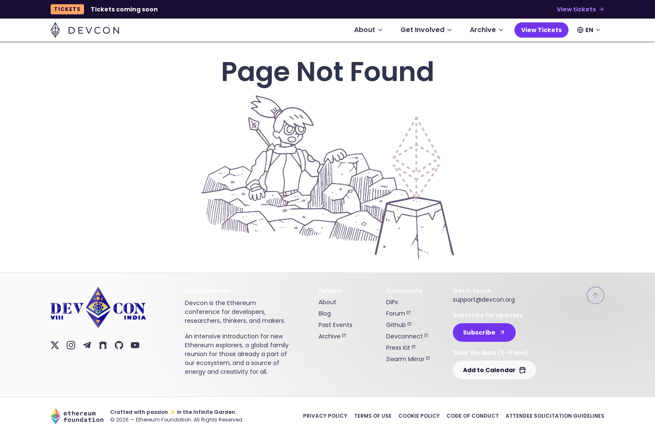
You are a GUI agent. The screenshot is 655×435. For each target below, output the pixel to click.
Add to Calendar (494, 370)
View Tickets (541, 30)
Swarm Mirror (408, 359)
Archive (332, 336)
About (327, 302)
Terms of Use (373, 415)
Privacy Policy (325, 415)
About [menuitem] (369, 30)
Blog (325, 313)
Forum (398, 313)
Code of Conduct (473, 415)
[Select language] (589, 30)
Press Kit (400, 347)
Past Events (335, 325)
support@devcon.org (484, 299)
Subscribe (484, 332)
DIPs (392, 302)
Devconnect (407, 336)
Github (398, 325)
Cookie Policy (419, 415)
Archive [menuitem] (487, 30)
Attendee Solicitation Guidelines (555, 415)
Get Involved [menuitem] (427, 30)
